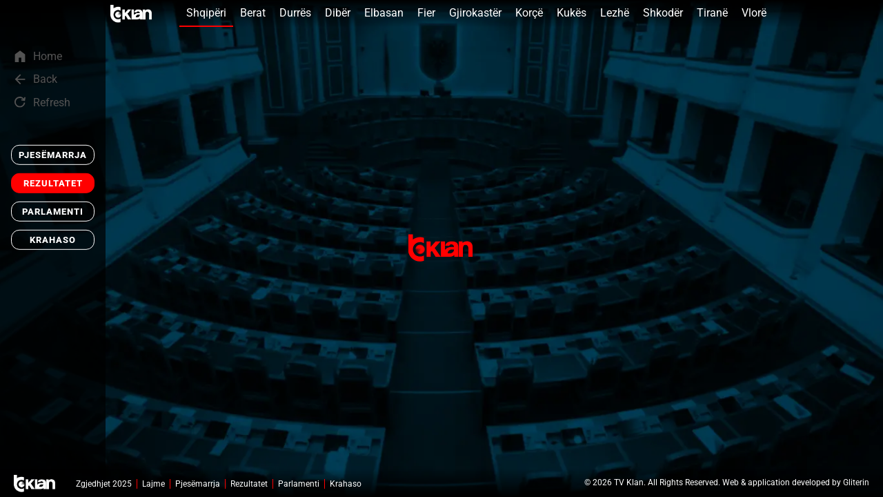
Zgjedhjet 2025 (104, 484)
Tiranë (712, 12)
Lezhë (614, 12)
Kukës (571, 12)
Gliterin (856, 482)
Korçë (529, 12)
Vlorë (754, 12)
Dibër (337, 12)
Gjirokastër (475, 12)
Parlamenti (52, 211)
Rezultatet (53, 183)
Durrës (295, 12)
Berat (253, 12)
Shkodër (663, 12)
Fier (426, 12)
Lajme (153, 484)
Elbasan (384, 12)
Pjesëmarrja (53, 155)
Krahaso (53, 240)
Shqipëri (206, 12)
